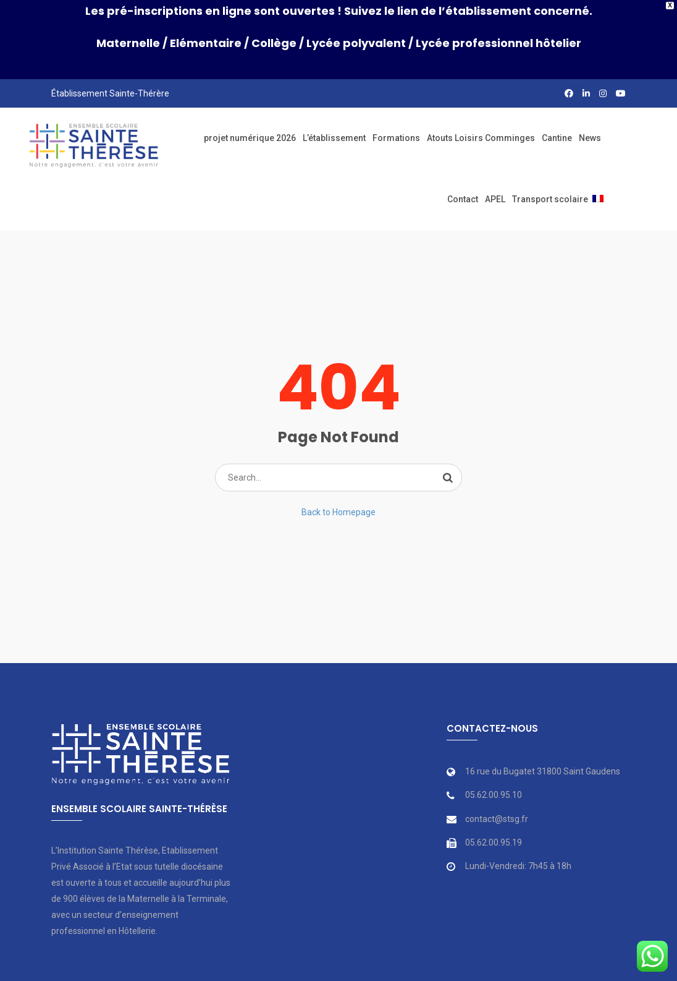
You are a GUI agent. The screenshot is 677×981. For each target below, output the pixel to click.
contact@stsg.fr (496, 815)
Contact (462, 195)
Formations (396, 134)
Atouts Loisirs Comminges (481, 134)
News (590, 134)
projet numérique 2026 (250, 134)
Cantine (557, 134)
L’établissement (334, 134)
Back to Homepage (338, 507)
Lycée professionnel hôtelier (498, 43)
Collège (273, 43)
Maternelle (128, 43)
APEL (495, 195)
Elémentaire (206, 43)
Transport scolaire (550, 195)
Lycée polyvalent (356, 43)
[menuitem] (597, 195)
